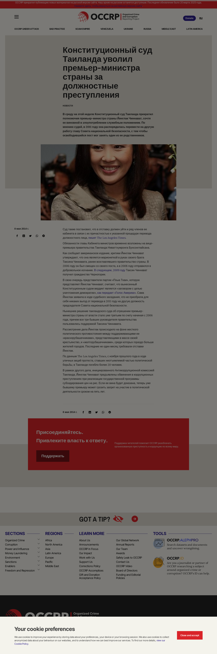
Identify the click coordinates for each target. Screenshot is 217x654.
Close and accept (189, 635)
